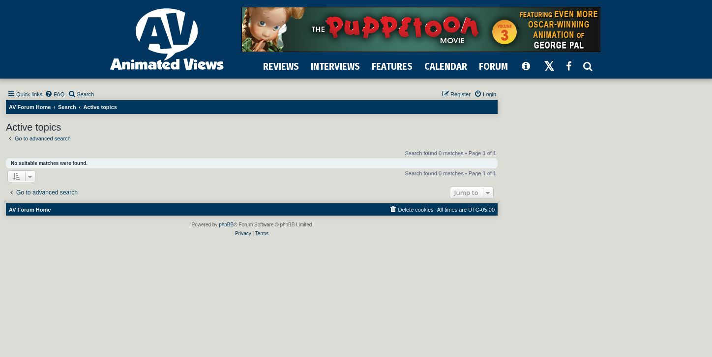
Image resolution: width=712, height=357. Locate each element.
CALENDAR (445, 66)
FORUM (493, 66)
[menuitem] (54, 94)
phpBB (226, 224)
